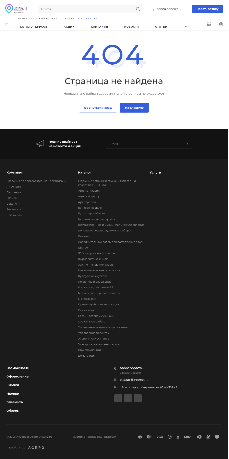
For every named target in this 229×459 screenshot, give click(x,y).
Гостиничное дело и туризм (97, 219)
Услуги (155, 172)
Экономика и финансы (93, 338)
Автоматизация (89, 190)
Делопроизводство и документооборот (105, 230)
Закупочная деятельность (95, 264)
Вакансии (13, 203)
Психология (86, 310)
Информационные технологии (99, 270)
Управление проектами (94, 332)
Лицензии (14, 186)
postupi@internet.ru (134, 380)
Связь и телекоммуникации (97, 315)
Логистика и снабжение (94, 281)
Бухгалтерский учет (91, 213)
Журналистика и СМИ (93, 258)
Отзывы (12, 198)
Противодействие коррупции (98, 304)
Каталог (84, 172)
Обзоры (13, 410)
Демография (87, 355)
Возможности (18, 368)
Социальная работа (91, 321)
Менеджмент (87, 298)
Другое (83, 247)
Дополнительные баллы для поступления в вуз (110, 241)
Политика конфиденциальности (94, 436)
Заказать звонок (131, 372)
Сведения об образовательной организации (37, 180)
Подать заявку (207, 9)
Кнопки (13, 385)
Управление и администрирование (103, 327)
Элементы (15, 402)
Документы (14, 215)
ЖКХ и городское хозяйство (97, 253)
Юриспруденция (89, 350)
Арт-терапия (87, 202)
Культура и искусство (92, 276)
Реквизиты (14, 209)
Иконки (13, 393)
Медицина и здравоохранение (99, 293)
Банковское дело (90, 207)
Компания (15, 172)
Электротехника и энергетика (99, 344)
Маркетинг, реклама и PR (95, 287)
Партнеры (14, 192)
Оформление (18, 376)
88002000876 (167, 9)
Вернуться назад (98, 108)
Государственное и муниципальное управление (111, 224)
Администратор (89, 196)
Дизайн (83, 236)
